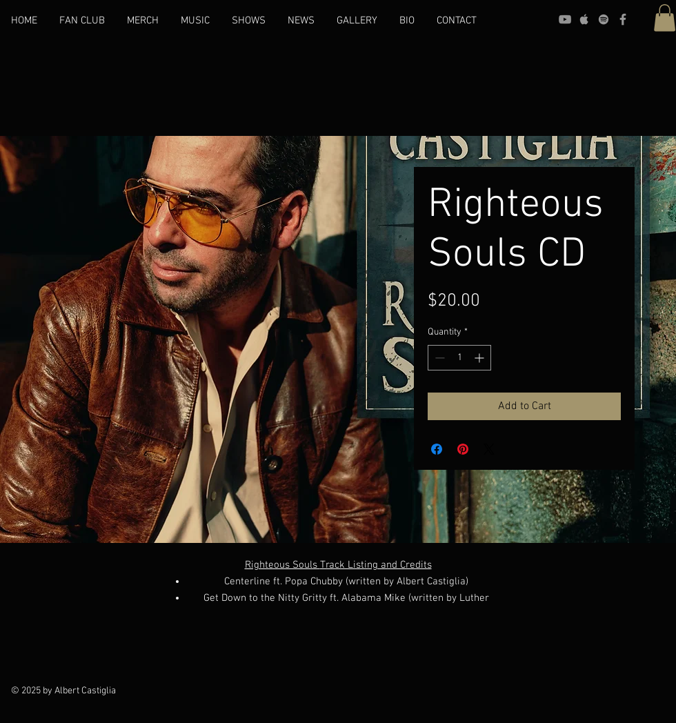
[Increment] (480, 358)
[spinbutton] (459, 358)
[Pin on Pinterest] (463, 449)
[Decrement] (438, 358)
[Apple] (584, 19)
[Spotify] (603, 19)
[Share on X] (489, 449)
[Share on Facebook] (436, 449)
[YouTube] (565, 19)
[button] (664, 17)
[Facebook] (622, 19)
